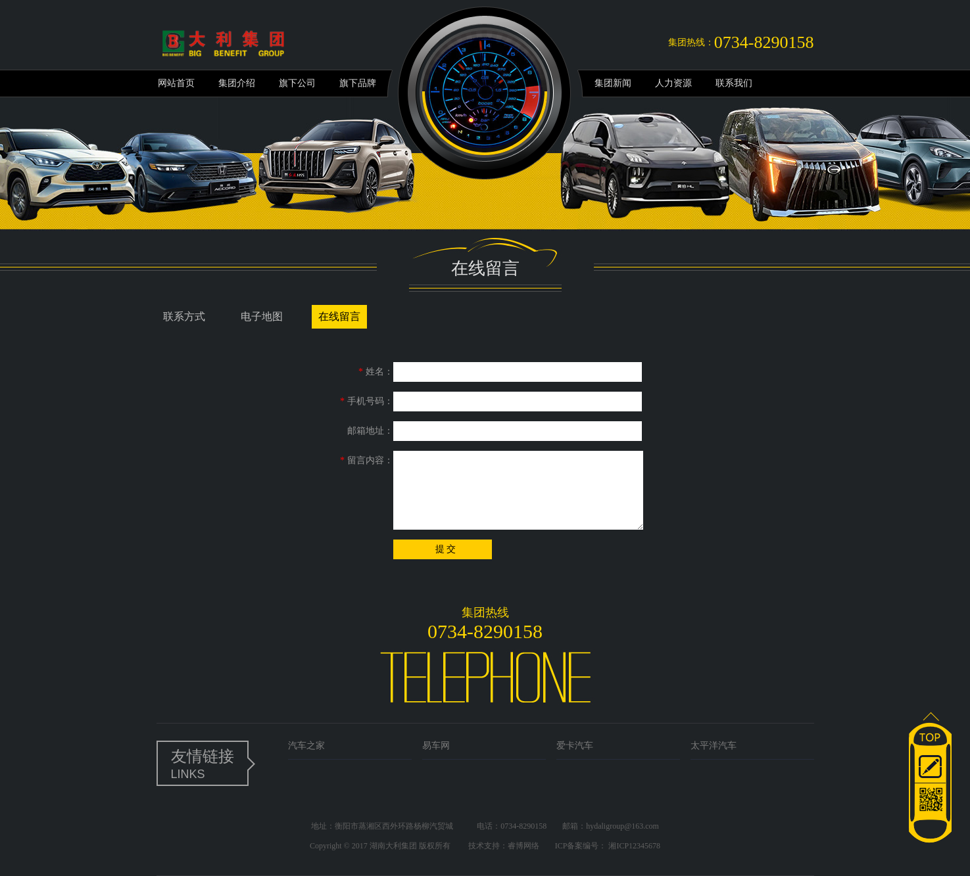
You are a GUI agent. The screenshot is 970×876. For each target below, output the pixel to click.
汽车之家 (306, 745)
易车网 (436, 745)
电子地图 (262, 316)
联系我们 (733, 83)
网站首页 (176, 83)
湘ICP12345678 (634, 845)
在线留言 (339, 316)
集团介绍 (236, 83)
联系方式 (184, 316)
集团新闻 (612, 83)
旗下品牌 (357, 83)
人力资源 (673, 83)
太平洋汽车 (714, 745)
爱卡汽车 (574, 745)
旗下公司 (297, 83)
